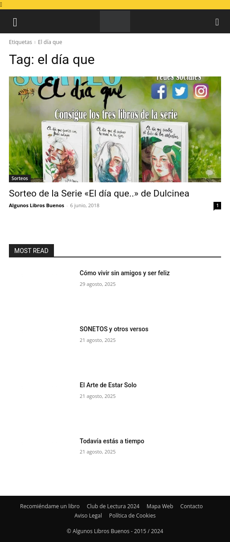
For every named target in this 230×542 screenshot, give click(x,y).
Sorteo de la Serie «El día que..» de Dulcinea (99, 193)
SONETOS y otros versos (114, 329)
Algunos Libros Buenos (36, 205)
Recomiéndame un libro (50, 506)
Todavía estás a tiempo (112, 441)
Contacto (192, 506)
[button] (15, 21)
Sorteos (20, 178)
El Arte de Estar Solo (108, 385)
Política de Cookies (132, 515)
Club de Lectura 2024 (113, 506)
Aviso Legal (88, 515)
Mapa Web (160, 506)
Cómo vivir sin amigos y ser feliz (125, 273)
